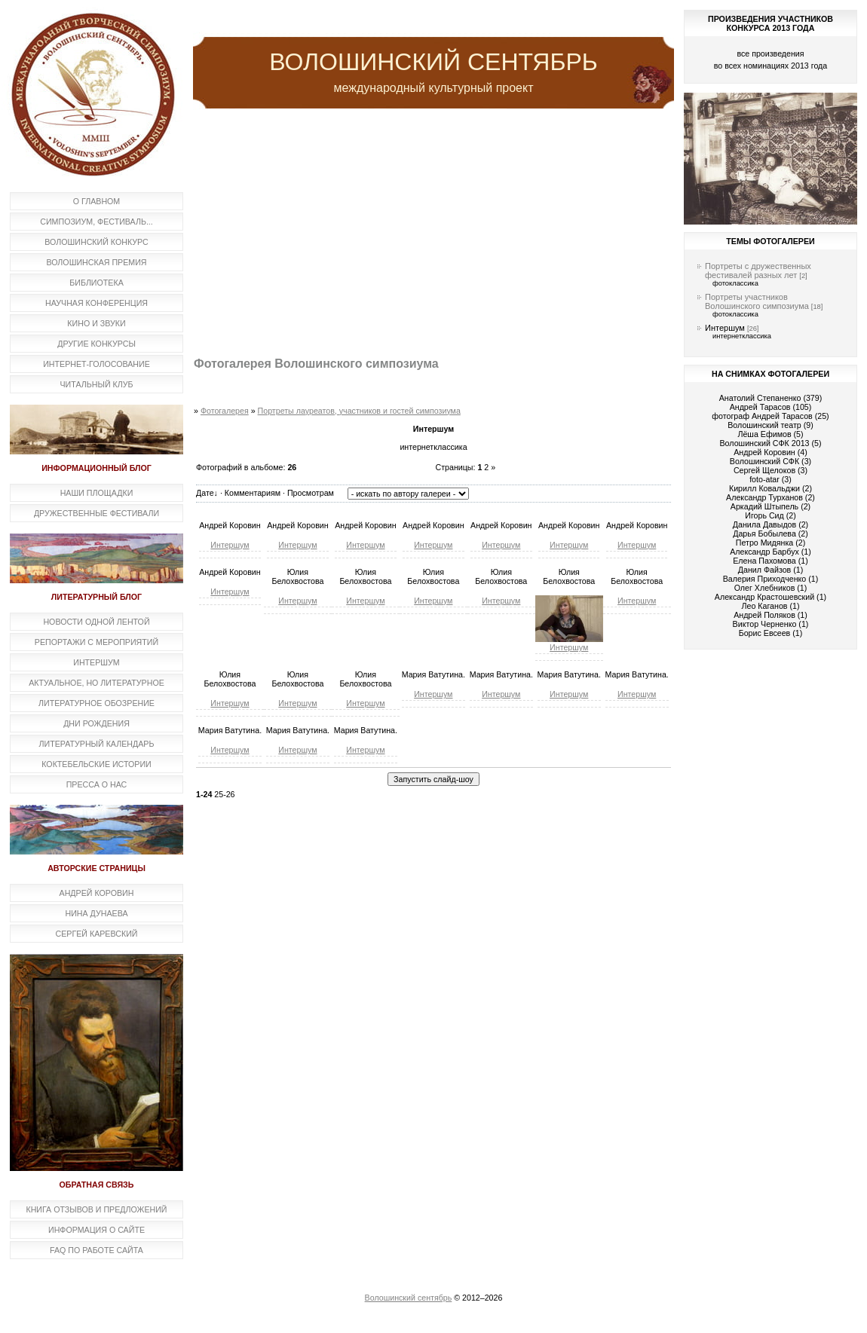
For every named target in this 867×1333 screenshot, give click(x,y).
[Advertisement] (433, 232)
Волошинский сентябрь (408, 1297)
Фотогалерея (225, 410)
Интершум (229, 544)
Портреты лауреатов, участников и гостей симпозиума (359, 410)
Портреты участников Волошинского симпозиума (757, 301)
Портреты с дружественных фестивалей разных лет (758, 270)
